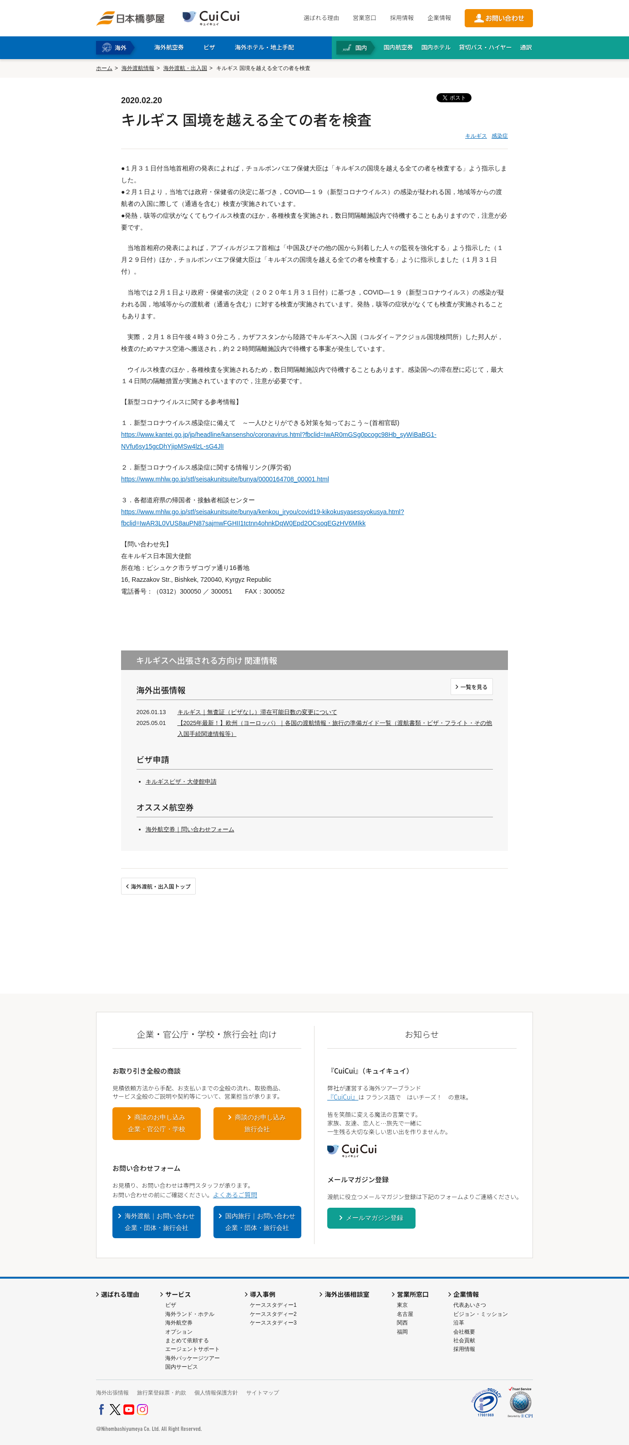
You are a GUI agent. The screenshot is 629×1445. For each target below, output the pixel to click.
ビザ (170, 1305)
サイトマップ (262, 1393)
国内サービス (181, 1367)
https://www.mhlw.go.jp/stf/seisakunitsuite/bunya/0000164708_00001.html (225, 479)
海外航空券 (179, 1323)
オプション (179, 1332)
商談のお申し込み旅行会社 (260, 1123)
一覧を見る (473, 686)
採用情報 (402, 17)
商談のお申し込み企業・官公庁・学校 (156, 1123)
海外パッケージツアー (192, 1358)
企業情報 (439, 17)
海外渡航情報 (138, 68)
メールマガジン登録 (374, 1217)
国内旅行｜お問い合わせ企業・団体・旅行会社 (260, 1221)
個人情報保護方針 (216, 1393)
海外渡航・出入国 (185, 68)
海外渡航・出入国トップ (161, 886)
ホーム (104, 68)
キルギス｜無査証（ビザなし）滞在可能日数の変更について (257, 712)
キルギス (476, 136)
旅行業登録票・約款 (161, 1393)
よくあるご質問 (235, 1194)
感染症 (500, 136)
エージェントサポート (192, 1349)
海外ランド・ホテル (189, 1314)
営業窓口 (364, 17)
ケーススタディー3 (273, 1323)
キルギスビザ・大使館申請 (181, 781)
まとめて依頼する (187, 1340)
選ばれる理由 (321, 17)
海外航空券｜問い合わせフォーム (190, 829)
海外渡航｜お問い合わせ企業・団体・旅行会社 (160, 1221)
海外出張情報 (112, 1393)
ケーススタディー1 (273, 1305)
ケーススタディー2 (273, 1314)
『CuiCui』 (342, 1096)
